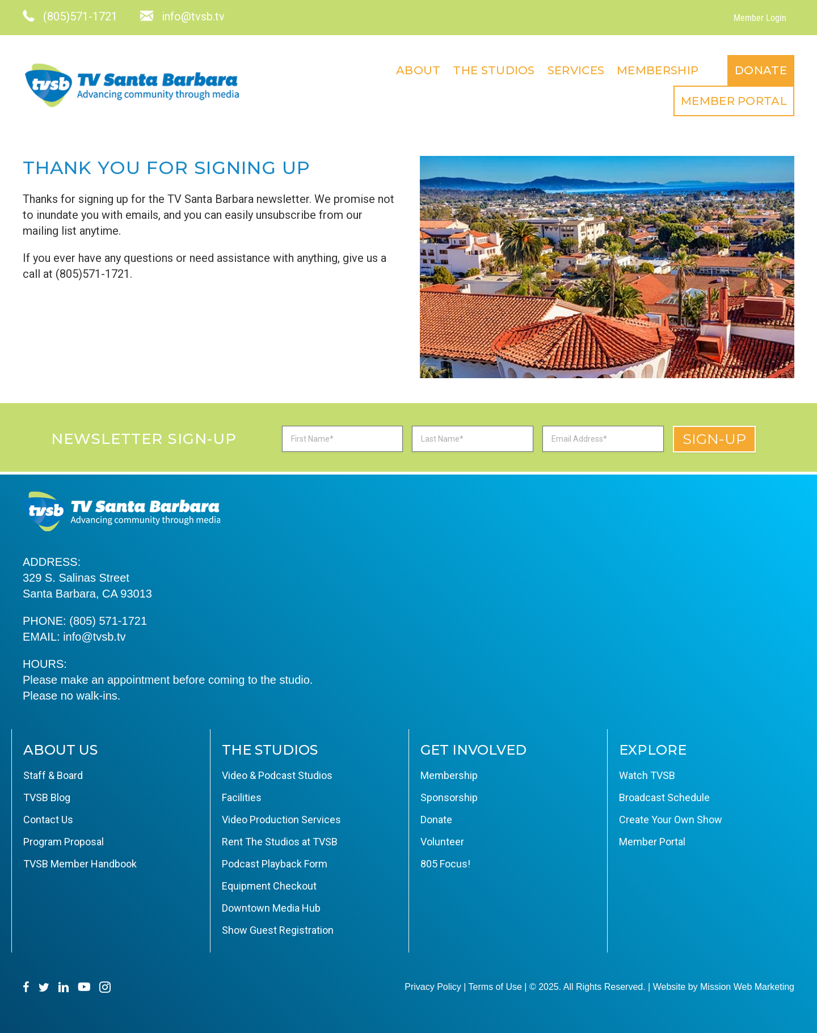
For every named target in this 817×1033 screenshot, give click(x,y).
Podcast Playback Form (274, 864)
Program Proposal (63, 842)
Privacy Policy (433, 987)
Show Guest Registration (278, 930)
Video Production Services (281, 819)
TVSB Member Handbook (80, 864)
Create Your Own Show (670, 819)
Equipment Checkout (269, 886)
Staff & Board (53, 775)
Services (576, 70)
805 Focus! (445, 864)
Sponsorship (449, 797)
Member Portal (734, 101)
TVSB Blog (46, 797)
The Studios (493, 70)
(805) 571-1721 (108, 621)
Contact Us (48, 819)
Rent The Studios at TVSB (280, 842)
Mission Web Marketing (747, 987)
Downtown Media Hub (271, 908)
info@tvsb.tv (94, 636)
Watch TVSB (647, 775)
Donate (761, 70)
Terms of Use (495, 987)
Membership (657, 70)
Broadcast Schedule (664, 797)
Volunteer (442, 842)
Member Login (760, 17)
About (418, 70)
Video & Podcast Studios (277, 775)
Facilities (242, 797)
